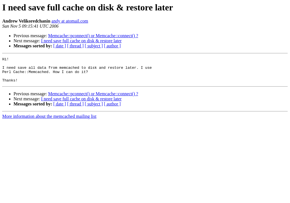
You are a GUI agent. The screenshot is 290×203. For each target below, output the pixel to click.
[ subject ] (94, 45)
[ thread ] (75, 45)
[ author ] (112, 45)
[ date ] (59, 45)
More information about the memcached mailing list (49, 121)
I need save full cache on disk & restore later (81, 40)
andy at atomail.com (70, 21)
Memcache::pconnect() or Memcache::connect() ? (93, 35)
